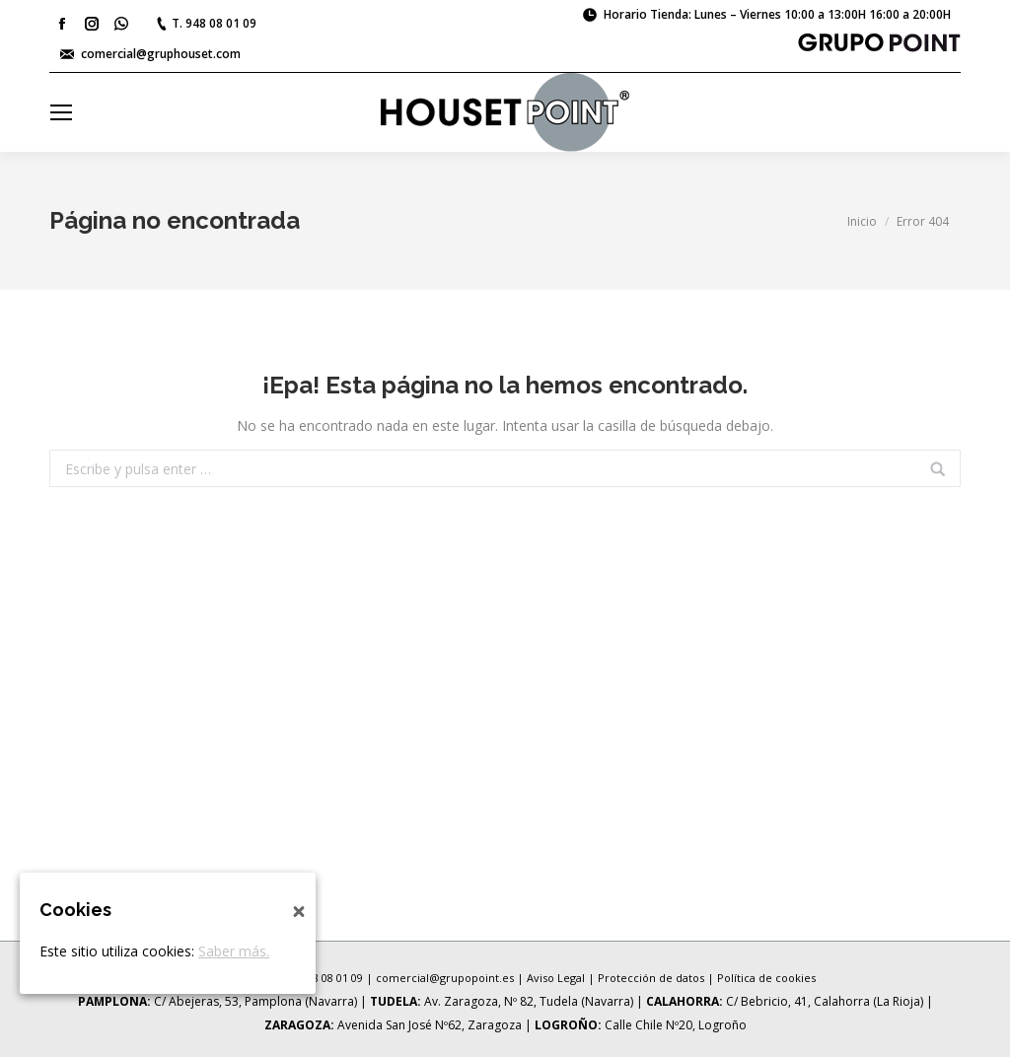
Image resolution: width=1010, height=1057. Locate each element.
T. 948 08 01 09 (214, 23)
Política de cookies (766, 977)
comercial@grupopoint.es (445, 977)
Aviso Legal (556, 977)
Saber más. (233, 951)
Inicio (862, 221)
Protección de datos (651, 977)
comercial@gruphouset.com (161, 53)
